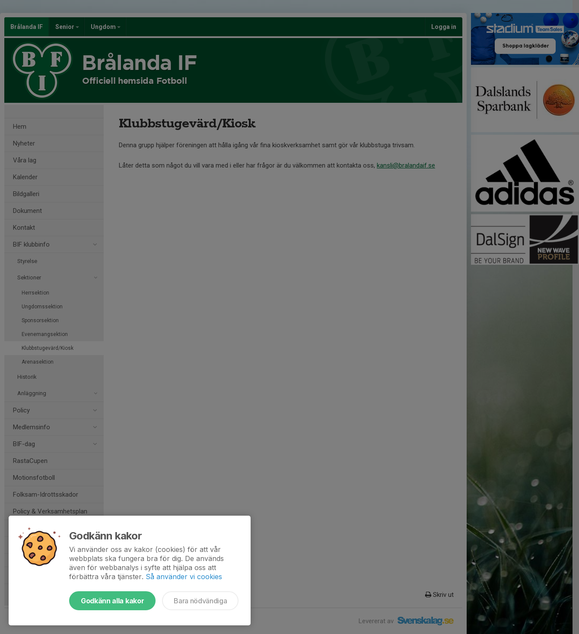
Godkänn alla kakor (112, 600)
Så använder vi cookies (184, 576)
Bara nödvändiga (200, 600)
